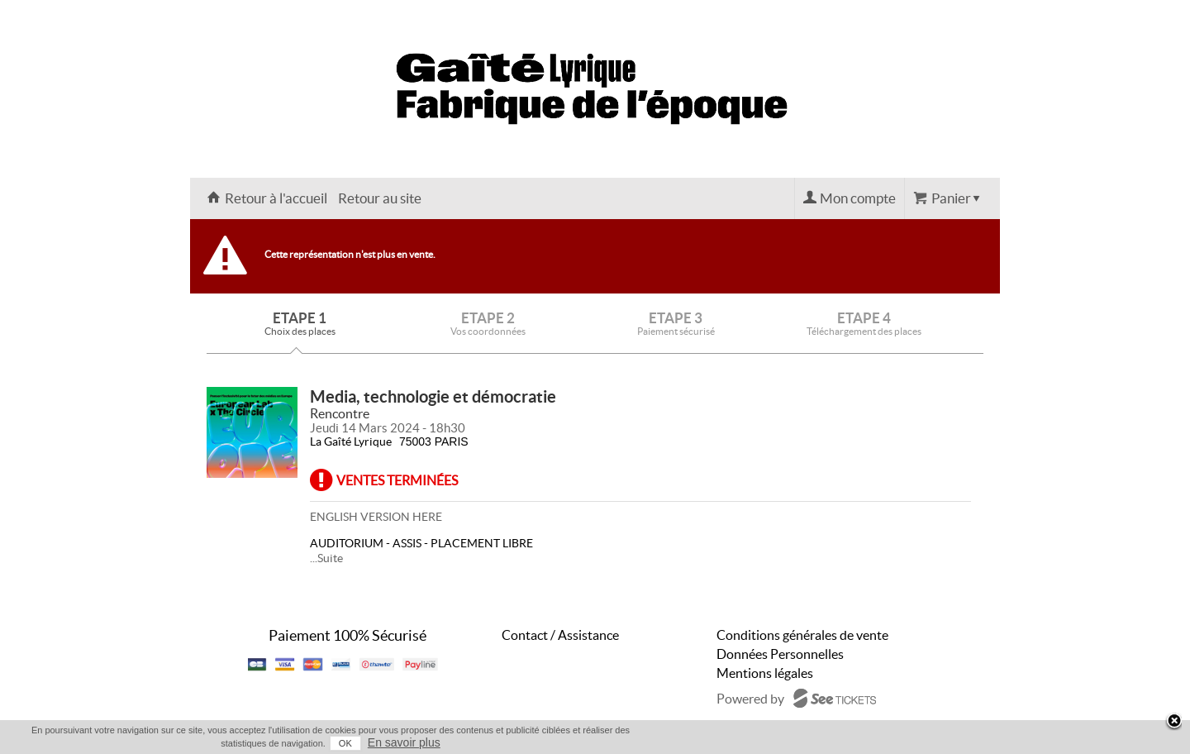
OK (345, 743)
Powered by (750, 698)
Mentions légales (764, 673)
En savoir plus (404, 742)
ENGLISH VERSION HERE (376, 516)
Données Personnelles (780, 654)
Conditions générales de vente (802, 635)
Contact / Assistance (560, 635)
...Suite (326, 558)
